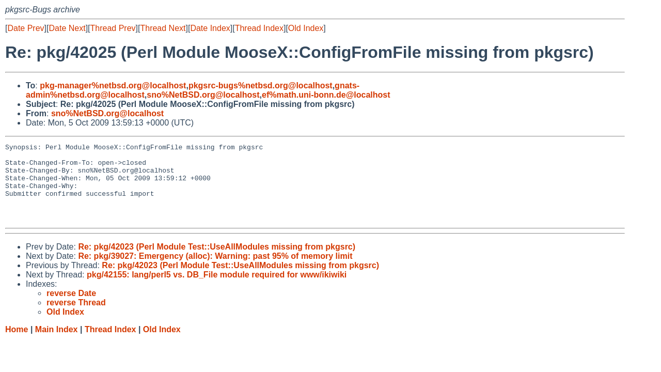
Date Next (67, 28)
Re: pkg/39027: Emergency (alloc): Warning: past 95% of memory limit (215, 271)
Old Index (305, 28)
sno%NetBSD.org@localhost (203, 94)
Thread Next (162, 28)
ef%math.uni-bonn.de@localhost (326, 94)
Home (16, 344)
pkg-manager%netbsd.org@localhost (113, 85)
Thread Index (259, 28)
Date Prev (25, 28)
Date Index (210, 28)
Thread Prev (113, 28)
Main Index (56, 344)
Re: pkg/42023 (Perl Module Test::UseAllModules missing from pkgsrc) (216, 262)
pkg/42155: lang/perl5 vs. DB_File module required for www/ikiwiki (217, 290)
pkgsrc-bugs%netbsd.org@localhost (260, 85)
